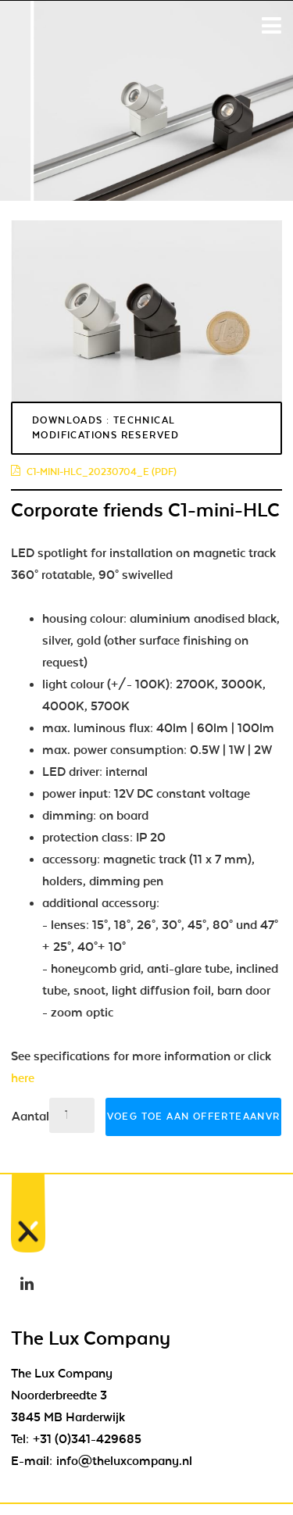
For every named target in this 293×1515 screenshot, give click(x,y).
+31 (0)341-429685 (87, 1439)
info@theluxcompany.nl (124, 1461)
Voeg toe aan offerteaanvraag (194, 1116)
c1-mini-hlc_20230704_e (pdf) (94, 472)
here (22, 1078)
